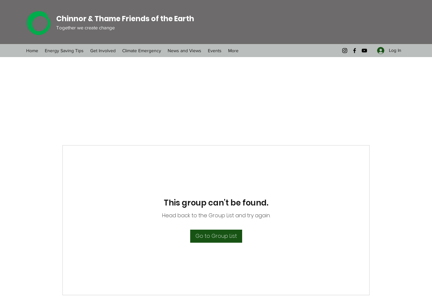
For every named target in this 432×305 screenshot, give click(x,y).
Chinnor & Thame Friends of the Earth (125, 19)
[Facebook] (354, 50)
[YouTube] (364, 50)
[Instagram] (344, 50)
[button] (141, 50)
